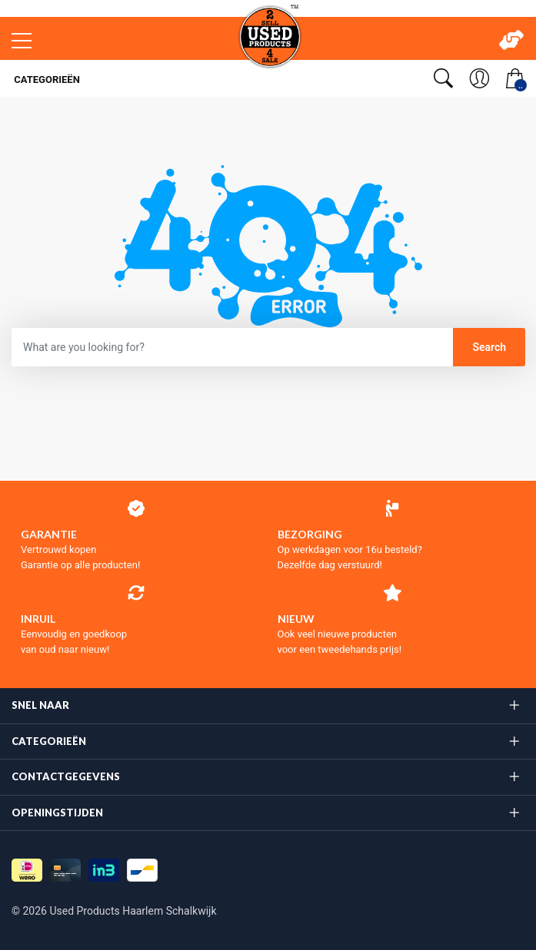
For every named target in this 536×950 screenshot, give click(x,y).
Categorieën (46, 79)
